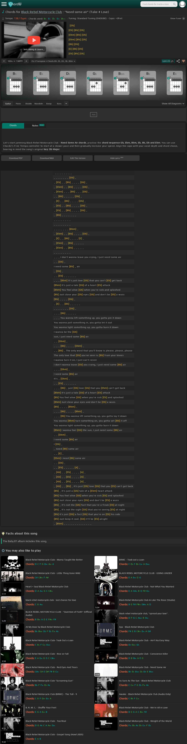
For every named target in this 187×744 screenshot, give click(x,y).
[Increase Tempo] (26, 61)
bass (59, 103)
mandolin (38, 103)
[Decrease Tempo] (3, 61)
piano (18, 103)
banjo (49, 103)
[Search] (174, 4)
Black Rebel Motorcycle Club (41, 12)
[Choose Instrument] (66, 103)
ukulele (28, 103)
